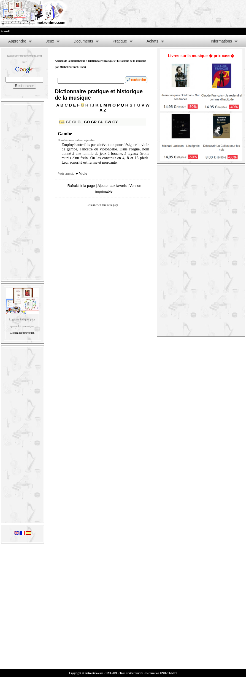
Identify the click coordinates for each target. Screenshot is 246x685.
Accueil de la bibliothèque (70, 60)
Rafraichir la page (81, 186)
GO (87, 122)
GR (94, 122)
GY (115, 122)
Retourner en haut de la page (102, 204)
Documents (83, 41)
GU (101, 122)
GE (68, 122)
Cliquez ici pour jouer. (22, 332)
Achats (152, 41)
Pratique (120, 41)
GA (61, 122)
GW (108, 122)
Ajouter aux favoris (112, 186)
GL (80, 122)
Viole (81, 173)
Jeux (50, 41)
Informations (221, 41)
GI (74, 122)
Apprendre (17, 41)
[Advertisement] (22, 190)
